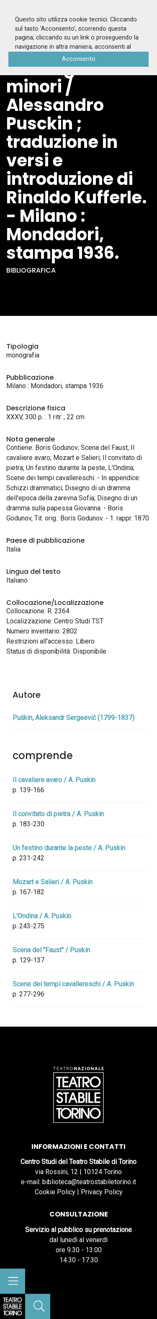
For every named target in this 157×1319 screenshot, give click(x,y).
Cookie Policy (55, 1192)
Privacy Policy (102, 1192)
